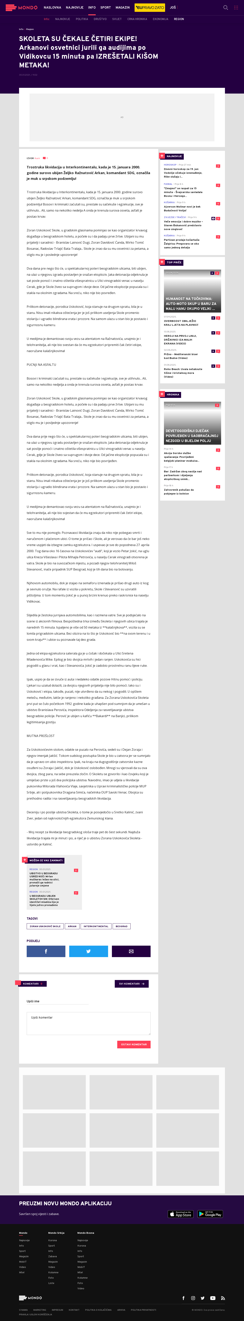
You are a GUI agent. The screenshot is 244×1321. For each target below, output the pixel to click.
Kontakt (74, 1310)
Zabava (52, 1256)
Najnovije (24, 1240)
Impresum (57, 1310)
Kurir (37, 158)
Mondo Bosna (85, 1233)
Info (21, 29)
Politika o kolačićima (98, 1310)
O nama (23, 1310)
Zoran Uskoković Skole (45, 926)
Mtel (21, 1272)
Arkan (72, 926)
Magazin (24, 1256)
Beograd (122, 926)
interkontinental (96, 926)
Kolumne (53, 1272)
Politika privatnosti (143, 1310)
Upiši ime (33, 1001)
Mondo (23, 1233)
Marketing (39, 1310)
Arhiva (121, 1310)
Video (22, 1267)
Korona (52, 1240)
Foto (51, 1278)
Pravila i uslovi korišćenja (35, 1314)
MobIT (23, 1262)
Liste (51, 1283)
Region (30, 29)
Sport (22, 1251)
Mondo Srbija (56, 1233)
